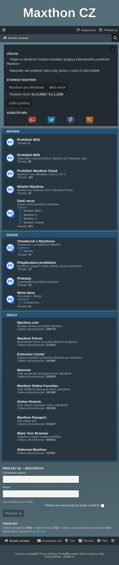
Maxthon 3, (29, 214)
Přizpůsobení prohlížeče (36, 263)
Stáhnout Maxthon (31, 449)
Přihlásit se (12, 468)
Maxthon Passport (31, 417)
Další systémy (19, 103)
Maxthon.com (28, 322)
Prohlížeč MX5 (28, 155)
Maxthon (13, 131)
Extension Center (31, 354)
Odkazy (12, 315)
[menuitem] (108, 30)
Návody (26, 251)
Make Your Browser (32, 433)
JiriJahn (41, 531)
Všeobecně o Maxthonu (36, 241)
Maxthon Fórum (29, 338)
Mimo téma (26, 293)
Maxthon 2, (29, 218)
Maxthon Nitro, (31, 210)
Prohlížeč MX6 (28, 140)
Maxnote (24, 370)
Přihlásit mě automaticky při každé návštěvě (74, 505)
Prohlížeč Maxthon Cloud (37, 171)
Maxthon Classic (32, 222)
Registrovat (34, 468)
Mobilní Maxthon (30, 187)
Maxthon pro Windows (26, 87)
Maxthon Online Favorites (37, 386)
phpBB (33, 554)
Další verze (26, 201)
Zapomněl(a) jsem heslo (18, 501)
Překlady (24, 278)
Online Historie (29, 402)
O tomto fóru (29, 302)
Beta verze (57, 87)
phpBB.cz (69, 556)
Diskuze (12, 235)
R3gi (101, 554)
